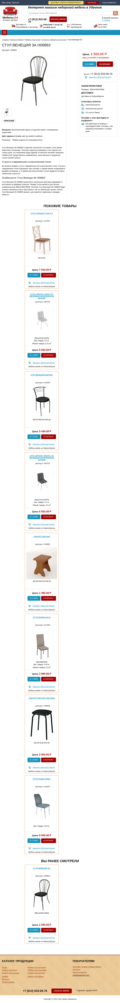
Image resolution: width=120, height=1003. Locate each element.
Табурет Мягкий (41, 537)
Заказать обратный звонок (100, 77)
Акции (4, 967)
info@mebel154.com (81, 975)
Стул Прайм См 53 (41, 617)
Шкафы (5, 976)
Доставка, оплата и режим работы (66, 3)
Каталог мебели (17, 40)
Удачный (15, 3)
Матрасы (5, 979)
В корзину (104, 64)
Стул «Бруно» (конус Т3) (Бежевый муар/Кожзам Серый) (41, 458)
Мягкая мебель (8, 982)
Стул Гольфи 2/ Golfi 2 (41, 213)
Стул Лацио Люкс (42, 779)
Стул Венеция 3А (41, 868)
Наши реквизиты (109, 3)
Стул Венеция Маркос (41, 375)
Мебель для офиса (36, 976)
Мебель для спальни (10, 973)
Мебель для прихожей (37, 970)
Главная (5, 40)
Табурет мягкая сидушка (42, 698)
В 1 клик (89, 64)
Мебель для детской (36, 973)
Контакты (92, 3)
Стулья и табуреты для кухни (54, 40)
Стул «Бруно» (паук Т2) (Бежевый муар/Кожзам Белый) (41, 296)
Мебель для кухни (32, 40)
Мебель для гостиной (37, 967)
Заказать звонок (58, 19)
